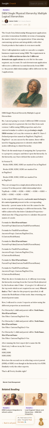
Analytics (6, 10)
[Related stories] (29, 25)
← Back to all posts (9, 423)
